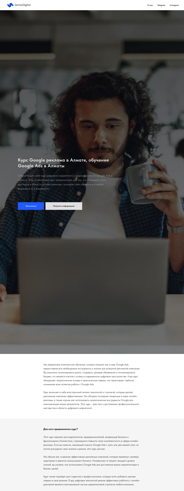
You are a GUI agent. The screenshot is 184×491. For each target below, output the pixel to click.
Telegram (161, 5)
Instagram (174, 5)
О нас (150, 5)
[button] (31, 206)
